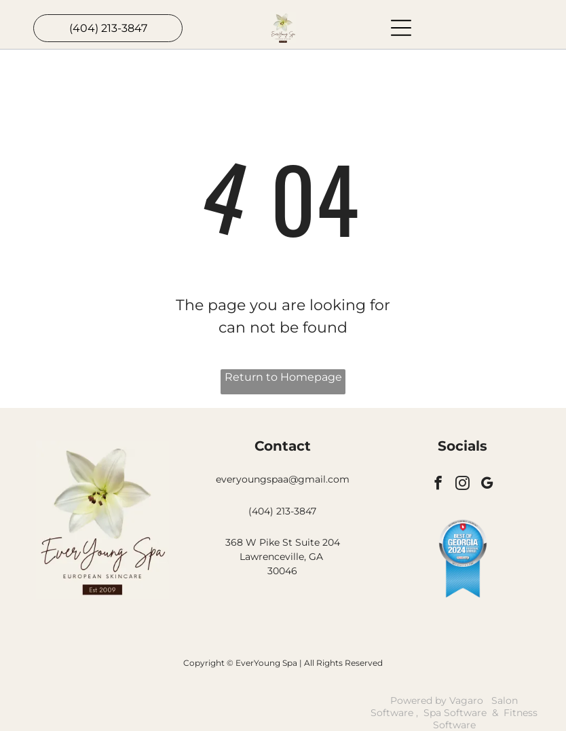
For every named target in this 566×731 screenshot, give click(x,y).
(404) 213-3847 (282, 511)
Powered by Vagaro (436, 700)
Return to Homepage (283, 377)
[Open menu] (401, 28)
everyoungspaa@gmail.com (283, 479)
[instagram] (462, 484)
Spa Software (455, 713)
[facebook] (438, 484)
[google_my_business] (486, 484)
